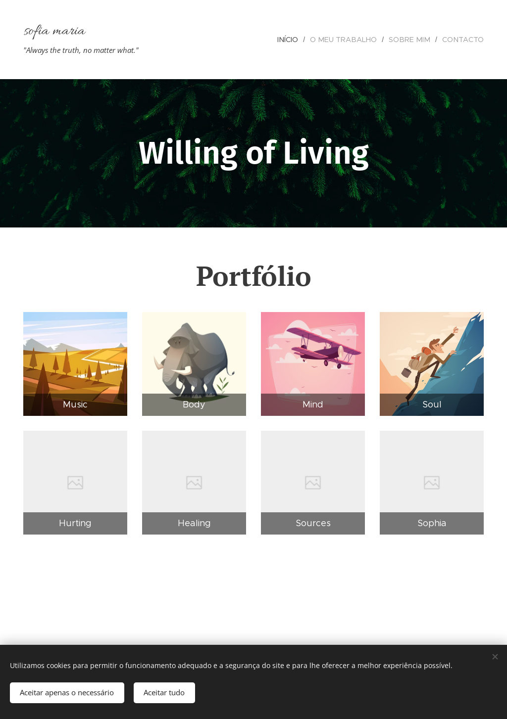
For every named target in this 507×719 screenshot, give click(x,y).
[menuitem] (300, 39)
